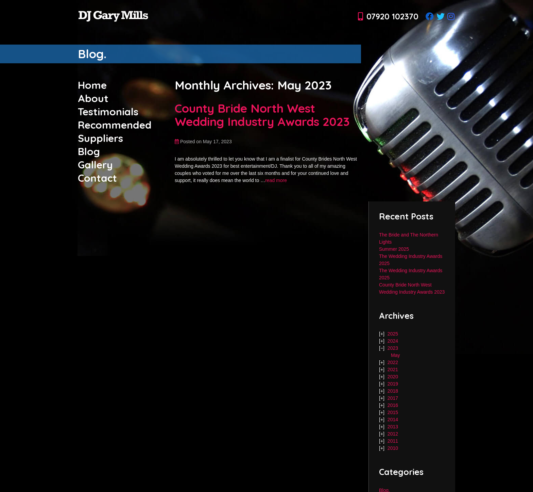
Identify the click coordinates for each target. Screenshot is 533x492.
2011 (393, 441)
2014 (393, 419)
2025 (393, 334)
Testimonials (108, 111)
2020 (393, 376)
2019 (393, 384)
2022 (393, 362)
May (395, 355)
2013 (393, 426)
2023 (393, 348)
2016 (393, 405)
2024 (393, 341)
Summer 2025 (394, 249)
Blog (89, 151)
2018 (393, 391)
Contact (97, 177)
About (93, 98)
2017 (393, 398)
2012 (393, 434)
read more (276, 180)
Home (92, 85)
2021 (393, 369)
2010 (393, 448)
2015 (393, 412)
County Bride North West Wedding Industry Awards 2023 (262, 115)
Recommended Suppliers (115, 131)
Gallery (95, 164)
